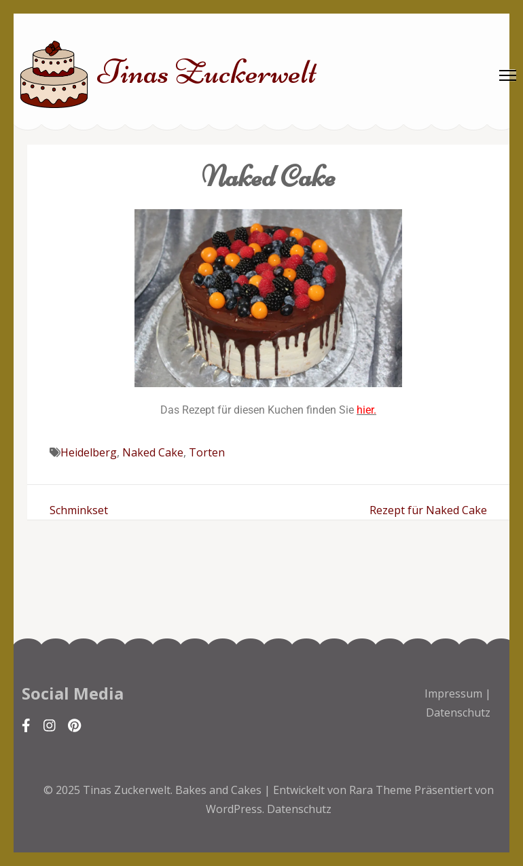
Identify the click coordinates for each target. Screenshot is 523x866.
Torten (207, 452)
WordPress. (235, 808)
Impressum (453, 693)
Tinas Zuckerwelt (207, 72)
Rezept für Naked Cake (428, 510)
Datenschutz (458, 712)
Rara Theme (381, 789)
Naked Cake (152, 452)
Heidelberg (88, 452)
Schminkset (79, 510)
